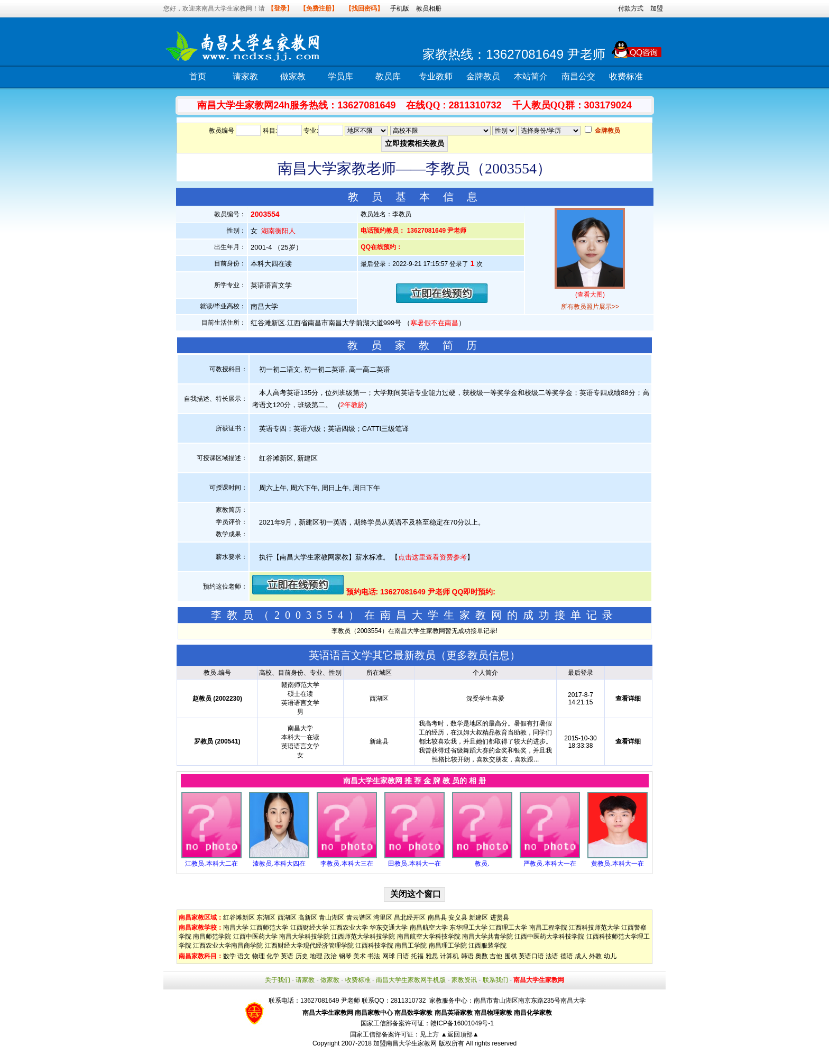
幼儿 (610, 956)
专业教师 (436, 76)
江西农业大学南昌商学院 (228, 945)
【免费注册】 (319, 8)
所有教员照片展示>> (590, 306)
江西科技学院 (374, 945)
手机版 (399, 8)
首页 (197, 76)
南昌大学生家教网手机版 (411, 980)
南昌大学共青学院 (487, 936)
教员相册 (428, 8)
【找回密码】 (364, 8)
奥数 (481, 956)
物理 (258, 956)
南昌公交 (578, 76)
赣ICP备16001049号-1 (462, 1023)
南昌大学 (235, 927)
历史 (302, 956)
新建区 (478, 917)
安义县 (457, 917)
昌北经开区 (410, 917)
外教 (595, 956)
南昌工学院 (411, 945)
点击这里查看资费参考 (432, 557)
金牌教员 (483, 76)
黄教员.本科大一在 (617, 863)
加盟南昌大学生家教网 (405, 1043)
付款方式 (630, 8)
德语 (566, 956)
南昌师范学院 (212, 936)
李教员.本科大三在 (346, 863)
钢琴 (345, 956)
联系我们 (495, 980)
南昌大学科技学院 (304, 936)
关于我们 (277, 980)
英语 (287, 956)
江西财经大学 (309, 927)
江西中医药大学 (255, 936)
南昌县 (437, 917)
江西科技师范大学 (594, 927)
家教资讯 (464, 980)
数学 (229, 956)
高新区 (307, 917)
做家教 (293, 76)
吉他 (496, 956)
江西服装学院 (487, 945)
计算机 (449, 956)
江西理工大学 (508, 927)
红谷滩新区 (239, 917)
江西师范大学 (269, 927)
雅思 (432, 956)
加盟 (656, 8)
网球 (388, 956)
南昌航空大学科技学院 (428, 936)
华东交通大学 (389, 927)
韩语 (467, 956)
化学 (272, 956)
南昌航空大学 (429, 927)
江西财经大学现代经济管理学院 (309, 945)
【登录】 (280, 8)
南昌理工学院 (448, 945)
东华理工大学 (468, 927)
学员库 (340, 76)
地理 (316, 956)
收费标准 (626, 76)
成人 (581, 956)
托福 (417, 956)
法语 (552, 956)
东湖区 (265, 917)
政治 (330, 956)
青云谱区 (359, 917)
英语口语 (531, 956)
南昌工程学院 (548, 927)
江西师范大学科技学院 (363, 936)
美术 (359, 956)
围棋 (510, 956)
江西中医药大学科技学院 (549, 936)
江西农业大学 (349, 927)
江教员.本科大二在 (211, 863)
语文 (243, 956)
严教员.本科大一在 (549, 863)
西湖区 (287, 917)
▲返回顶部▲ (460, 1034)
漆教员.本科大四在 (279, 863)
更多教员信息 (478, 655)
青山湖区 (331, 917)
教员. (482, 863)
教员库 (388, 76)
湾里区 (382, 917)
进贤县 (499, 917)
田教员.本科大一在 (414, 863)
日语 (403, 956)
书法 (373, 956)
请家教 (245, 76)
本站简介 (531, 76)
